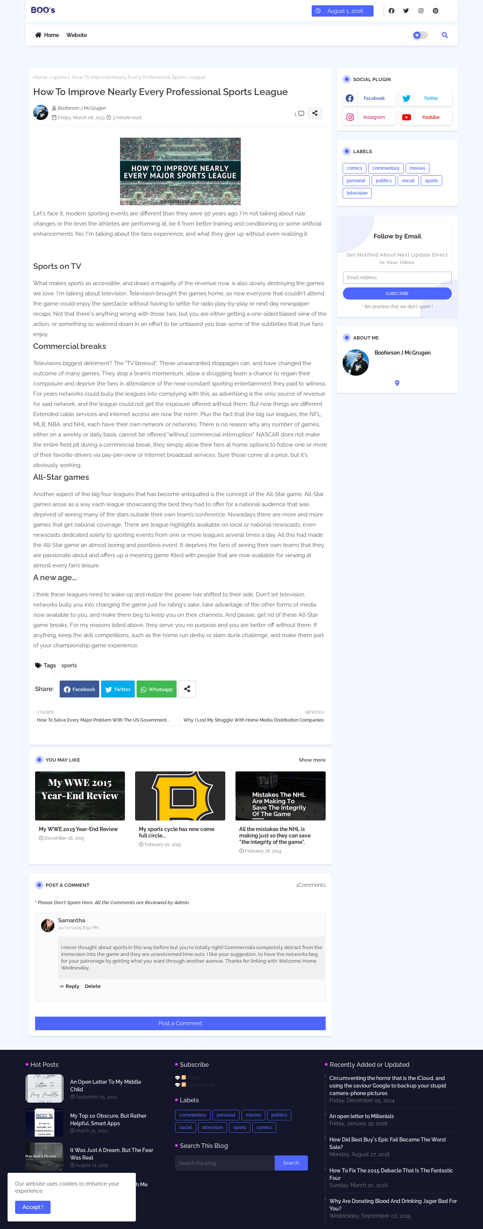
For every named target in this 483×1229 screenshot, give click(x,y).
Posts (191, 1078)
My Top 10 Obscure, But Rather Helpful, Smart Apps (108, 1119)
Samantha (71, 920)
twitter (431, 98)
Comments (198, 1085)
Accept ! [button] (33, 1207)
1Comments (311, 885)
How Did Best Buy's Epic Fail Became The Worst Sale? (387, 1143)
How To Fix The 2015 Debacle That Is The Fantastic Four (391, 1174)
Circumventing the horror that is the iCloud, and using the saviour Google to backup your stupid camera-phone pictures (387, 1085)
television (357, 193)
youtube (431, 117)
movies (417, 168)
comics (354, 168)
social (408, 180)
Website (76, 35)
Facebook (83, 689)
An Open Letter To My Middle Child (105, 1085)
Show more (312, 760)
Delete (93, 986)
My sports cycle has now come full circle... (176, 832)
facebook (374, 98)
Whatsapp (160, 689)
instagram (374, 117)
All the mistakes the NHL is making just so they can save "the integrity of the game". (275, 835)
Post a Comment (180, 1023)
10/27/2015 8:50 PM (78, 927)
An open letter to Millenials (361, 1116)
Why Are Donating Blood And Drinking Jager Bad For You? (393, 1205)
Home (51, 35)
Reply (72, 986)
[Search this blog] (225, 1163)
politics (384, 180)
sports (60, 77)
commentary (386, 168)
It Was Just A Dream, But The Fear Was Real (111, 1154)
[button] (444, 35)
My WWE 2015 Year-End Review (78, 829)
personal (356, 180)
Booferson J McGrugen (403, 353)
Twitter (122, 689)
